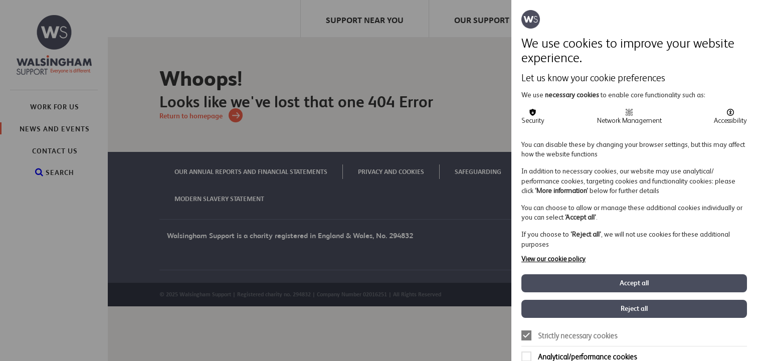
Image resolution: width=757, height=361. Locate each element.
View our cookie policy (553, 259)
